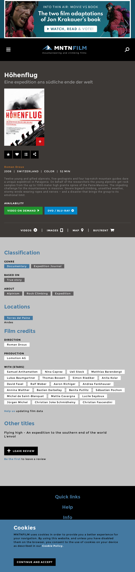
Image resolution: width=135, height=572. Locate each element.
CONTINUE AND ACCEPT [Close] (34, 562)
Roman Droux (14, 166)
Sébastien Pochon (109, 390)
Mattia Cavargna (63, 396)
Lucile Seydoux (93, 396)
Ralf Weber (38, 383)
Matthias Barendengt (106, 371)
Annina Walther (18, 390)
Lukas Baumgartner (21, 377)
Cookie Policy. (52, 545)
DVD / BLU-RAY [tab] (61, 210)
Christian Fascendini (97, 402)
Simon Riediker (84, 377)
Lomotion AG (16, 358)
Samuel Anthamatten (22, 371)
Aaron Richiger (65, 383)
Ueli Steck (77, 371)
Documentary (17, 266)
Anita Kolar (110, 377)
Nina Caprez (54, 371)
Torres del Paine (18, 317)
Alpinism (13, 293)
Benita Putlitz (79, 390)
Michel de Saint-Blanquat (25, 396)
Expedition (63, 293)
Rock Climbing (37, 293)
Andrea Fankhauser (97, 383)
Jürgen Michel (17, 402)
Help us (9, 411)
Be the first (12, 459)
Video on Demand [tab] (23, 210)
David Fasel (15, 383)
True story (14, 279)
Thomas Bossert (54, 377)
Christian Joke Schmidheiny (55, 402)
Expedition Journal (48, 266)
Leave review (20, 451)
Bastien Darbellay (49, 390)
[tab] (40, 141)
